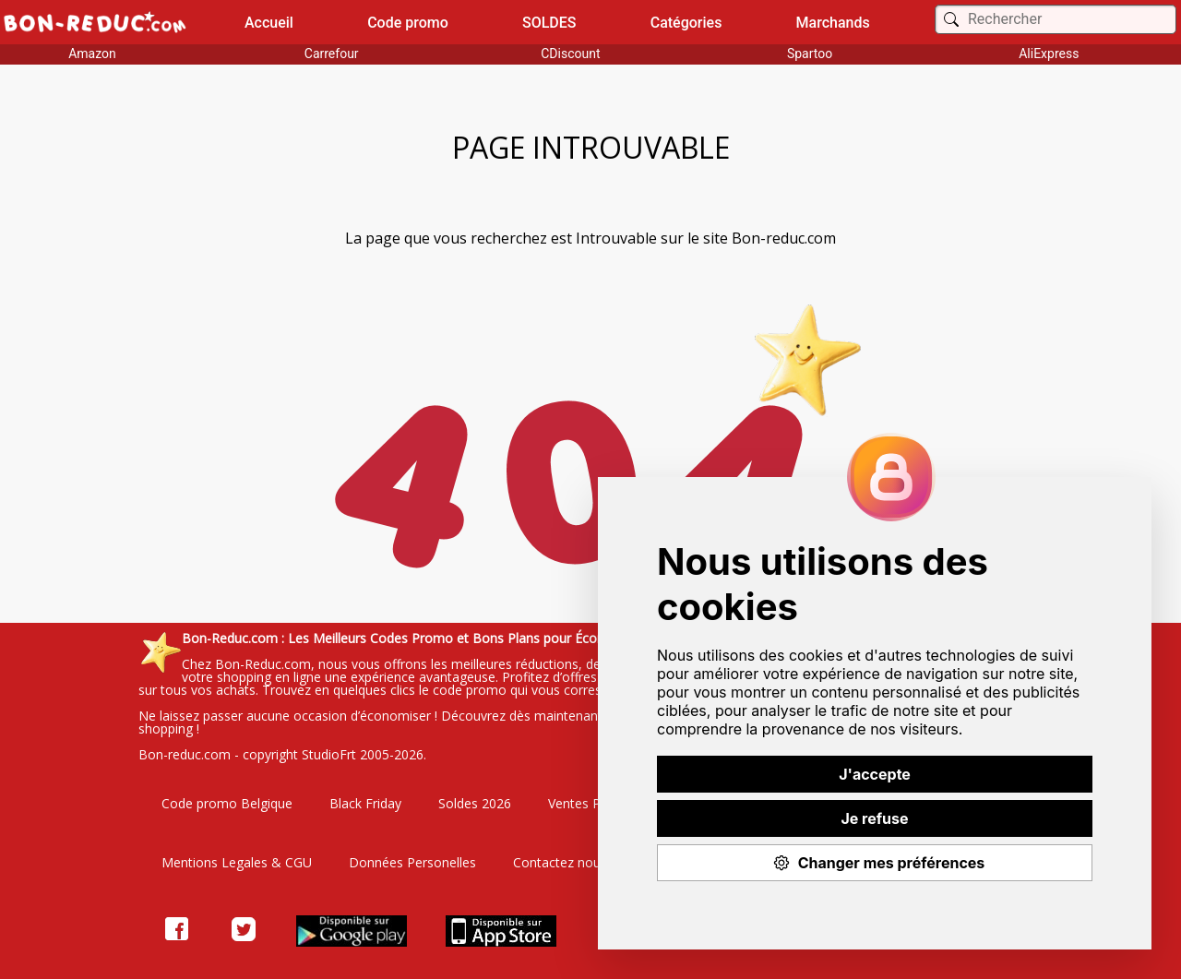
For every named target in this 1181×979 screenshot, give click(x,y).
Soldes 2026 (474, 803)
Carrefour (331, 53)
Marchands (833, 22)
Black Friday (365, 803)
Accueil (269, 22)
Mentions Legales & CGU (236, 862)
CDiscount (570, 53)
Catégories (686, 22)
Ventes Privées (592, 803)
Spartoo (809, 53)
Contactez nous (560, 862)
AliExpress (1049, 53)
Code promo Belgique (226, 803)
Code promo (407, 22)
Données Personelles (412, 862)
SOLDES (549, 22)
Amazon (92, 53)
